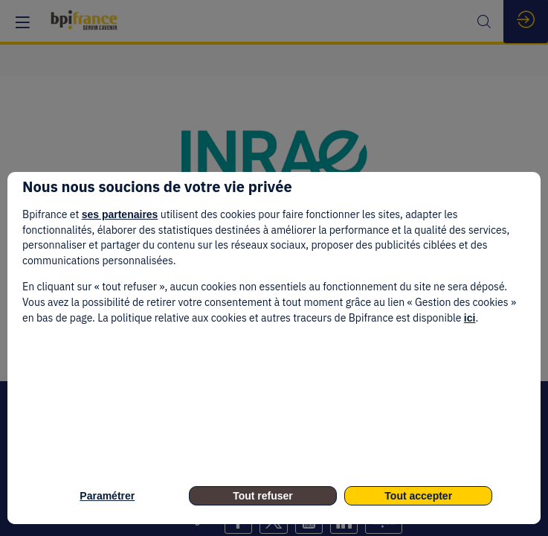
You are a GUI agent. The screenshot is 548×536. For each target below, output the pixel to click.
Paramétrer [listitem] (107, 496)
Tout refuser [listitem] (263, 496)
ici (470, 318)
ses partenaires (120, 214)
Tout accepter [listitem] (418, 496)
